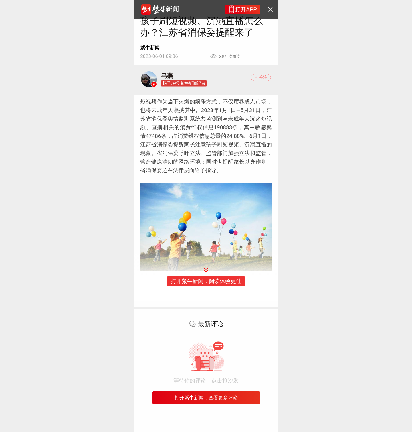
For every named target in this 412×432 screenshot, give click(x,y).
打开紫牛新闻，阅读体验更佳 (206, 281)
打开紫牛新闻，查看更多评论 (206, 397)
